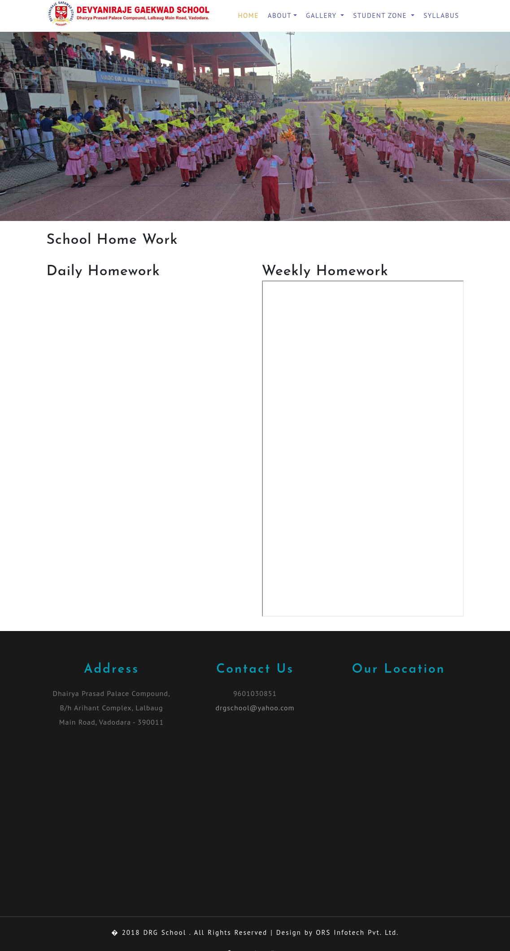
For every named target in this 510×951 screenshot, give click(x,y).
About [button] (280, 15)
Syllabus (441, 15)
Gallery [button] (322, 15)
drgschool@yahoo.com (254, 707)
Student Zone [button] (381, 15)
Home (248, 15)
